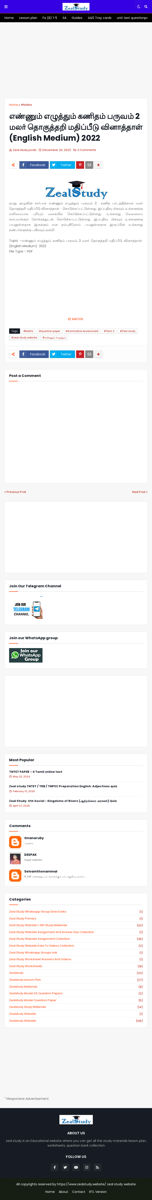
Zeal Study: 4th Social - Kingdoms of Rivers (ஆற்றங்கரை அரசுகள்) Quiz (63, 801)
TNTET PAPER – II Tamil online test (35, 772)
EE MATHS (76, 319)
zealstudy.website (76, 1021)
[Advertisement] (76, 60)
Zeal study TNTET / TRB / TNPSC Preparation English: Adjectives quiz (63, 786)
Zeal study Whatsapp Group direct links (76, 911)
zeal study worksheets (76, 966)
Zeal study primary (76, 918)
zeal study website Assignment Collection (76, 939)
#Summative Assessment (82, 331)
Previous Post (16, 492)
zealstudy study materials (76, 1007)
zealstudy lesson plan (76, 980)
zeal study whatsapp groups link (76, 952)
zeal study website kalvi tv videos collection (76, 946)
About (63, 1192)
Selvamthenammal (40, 871)
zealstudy (76, 973)
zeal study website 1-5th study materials (76, 925)
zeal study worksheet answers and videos (76, 959)
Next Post (138, 492)
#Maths (26, 105)
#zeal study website (24, 337)
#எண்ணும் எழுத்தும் (54, 337)
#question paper (49, 331)
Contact (78, 1192)
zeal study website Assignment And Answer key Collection (76, 932)
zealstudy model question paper (76, 1000)
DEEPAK (30, 855)
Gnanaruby (34, 838)
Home (13, 105)
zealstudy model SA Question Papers (76, 993)
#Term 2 (109, 331)
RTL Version (98, 1192)
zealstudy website (76, 1014)
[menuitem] (9, 17)
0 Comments (86, 150)
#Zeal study (127, 331)
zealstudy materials (76, 986)
